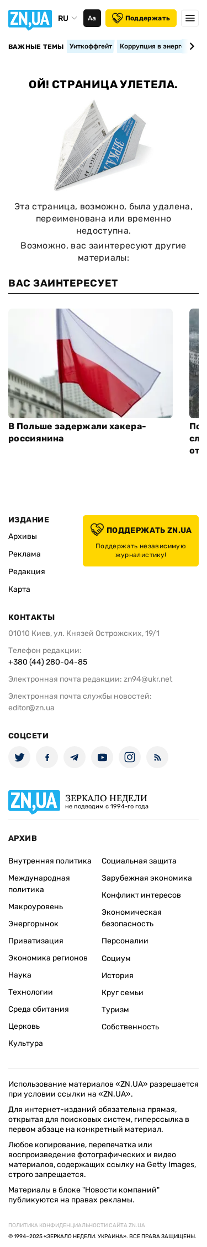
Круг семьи (123, 992)
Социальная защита (139, 861)
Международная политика (39, 883)
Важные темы (36, 47)
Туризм (115, 1009)
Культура (25, 1043)
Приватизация (35, 941)
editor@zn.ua (31, 707)
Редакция (26, 571)
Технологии (30, 992)
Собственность (130, 1027)
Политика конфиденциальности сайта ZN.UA (76, 1225)
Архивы (22, 536)
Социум (116, 958)
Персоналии (125, 941)
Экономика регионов (48, 958)
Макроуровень (35, 906)
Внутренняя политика (50, 861)
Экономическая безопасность (132, 918)
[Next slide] (190, 46)
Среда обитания (38, 1009)
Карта (19, 589)
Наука (19, 975)
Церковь (24, 1026)
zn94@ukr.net (148, 679)
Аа (92, 18)
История (118, 975)
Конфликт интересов (141, 895)
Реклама (24, 554)
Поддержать (141, 18)
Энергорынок (33, 923)
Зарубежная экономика (147, 878)
